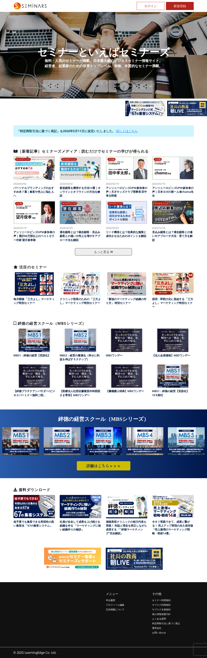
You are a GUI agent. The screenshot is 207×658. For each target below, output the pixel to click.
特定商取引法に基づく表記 (166, 623)
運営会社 (156, 628)
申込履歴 (110, 600)
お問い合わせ (159, 632)
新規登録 (180, 6)
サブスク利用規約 (161, 604)
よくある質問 (159, 618)
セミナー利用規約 (161, 600)
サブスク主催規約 (161, 609)
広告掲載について (115, 609)
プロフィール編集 (115, 604)
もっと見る (103, 252)
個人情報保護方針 (161, 614)
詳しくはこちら (127, 131)
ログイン (150, 6)
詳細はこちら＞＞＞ (103, 466)
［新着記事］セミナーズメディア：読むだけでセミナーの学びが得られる (81, 151)
